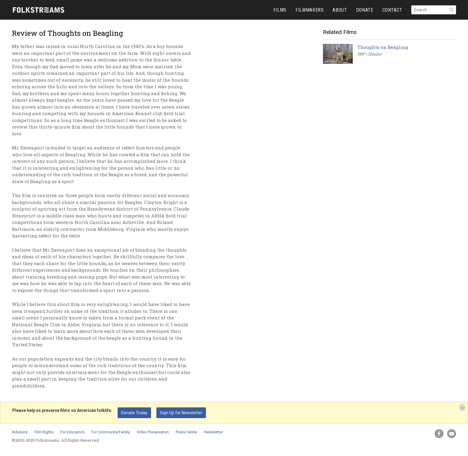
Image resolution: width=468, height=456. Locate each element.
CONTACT (392, 10)
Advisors (19, 432)
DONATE (364, 10)
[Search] (433, 9)
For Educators (72, 432)
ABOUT (339, 10)
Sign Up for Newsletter (181, 412)
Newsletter (213, 432)
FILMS (280, 10)
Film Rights (43, 432)
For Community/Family (110, 432)
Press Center (186, 432)
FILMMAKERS (309, 10)
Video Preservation (153, 432)
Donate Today (134, 412)
